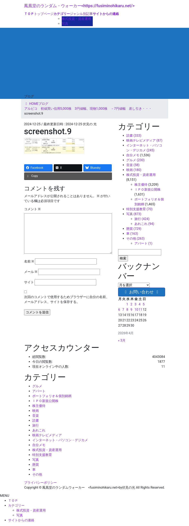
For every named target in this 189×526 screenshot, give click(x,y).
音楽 (35, 416)
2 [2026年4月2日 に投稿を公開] (131, 304)
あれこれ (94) (144, 224)
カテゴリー (16, 505)
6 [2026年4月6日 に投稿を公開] (119, 310)
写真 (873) (133, 214)
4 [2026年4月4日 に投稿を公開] (139, 304)
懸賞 (35, 465)
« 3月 (121, 340)
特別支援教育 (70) (139, 209)
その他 (37, 474)
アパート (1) (143, 243)
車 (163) (132, 234)
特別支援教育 (42, 455)
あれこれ (38, 430)
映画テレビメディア (47, 435)
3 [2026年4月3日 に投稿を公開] (135, 304)
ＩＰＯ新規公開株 (147, 189)
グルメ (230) (135, 160)
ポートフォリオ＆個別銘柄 (52, 396)
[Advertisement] (94, 63)
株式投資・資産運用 (76, 19)
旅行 (35, 425)
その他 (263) (135, 238)
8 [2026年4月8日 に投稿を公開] (127, 310)
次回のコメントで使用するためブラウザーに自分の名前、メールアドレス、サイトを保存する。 (66, 299)
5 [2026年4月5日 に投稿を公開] (143, 304)
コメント (32, 209)
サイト (29, 282)
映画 (35, 411)
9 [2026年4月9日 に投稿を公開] (131, 310)
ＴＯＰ (13, 501)
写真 (65, 24)
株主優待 (141, 185)
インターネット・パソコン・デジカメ (60, 440)
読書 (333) (133, 135)
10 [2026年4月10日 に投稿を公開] (136, 310)
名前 (29, 261)
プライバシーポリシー (40, 483)
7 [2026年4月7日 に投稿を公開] (123, 310)
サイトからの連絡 (21, 520)
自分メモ (132, 155)
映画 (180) (133, 170)
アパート (38, 391)
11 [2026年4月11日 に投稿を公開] (140, 310)
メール (30, 272)
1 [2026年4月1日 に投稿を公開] (127, 304)
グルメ (37, 386)
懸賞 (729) (133, 229)
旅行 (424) (142, 219)
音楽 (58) (133, 165)
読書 (35, 420)
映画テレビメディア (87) (144, 140)
